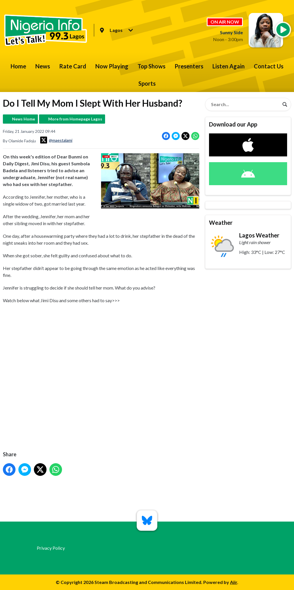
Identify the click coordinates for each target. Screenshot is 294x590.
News (42, 66)
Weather (221, 222)
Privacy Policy (51, 548)
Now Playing (111, 66)
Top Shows (151, 66)
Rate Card (72, 66)
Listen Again (228, 66)
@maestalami (56, 140)
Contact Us (268, 66)
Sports (147, 83)
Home (18, 66)
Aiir (233, 582)
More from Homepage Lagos (75, 118)
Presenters (189, 66)
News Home (23, 118)
